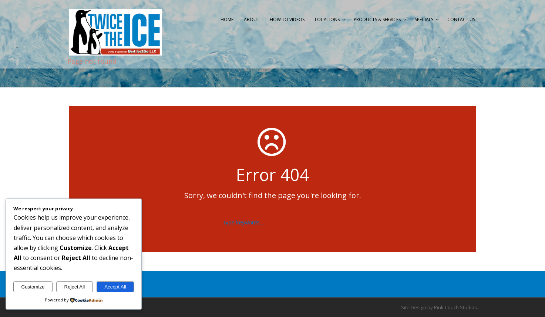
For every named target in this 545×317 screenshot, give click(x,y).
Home (227, 19)
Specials (424, 19)
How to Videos (287, 19)
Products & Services (377, 19)
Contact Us (461, 19)
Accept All (115, 287)
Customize (33, 287)
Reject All (74, 287)
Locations (327, 19)
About (251, 19)
